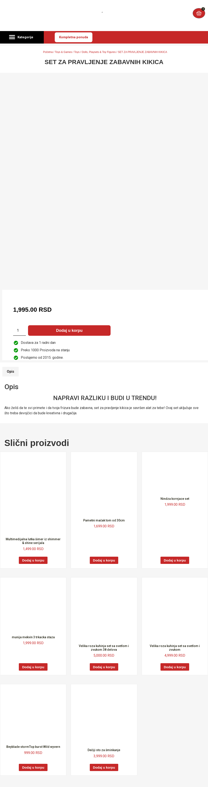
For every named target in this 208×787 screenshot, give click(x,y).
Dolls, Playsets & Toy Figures (99, 52)
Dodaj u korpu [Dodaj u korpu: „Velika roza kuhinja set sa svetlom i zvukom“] (175, 667)
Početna (48, 52)
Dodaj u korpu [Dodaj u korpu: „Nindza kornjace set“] (175, 560)
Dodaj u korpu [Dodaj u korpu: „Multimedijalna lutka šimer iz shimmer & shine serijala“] (33, 560)
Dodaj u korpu (69, 330)
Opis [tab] (10, 371)
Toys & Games (63, 52)
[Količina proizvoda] (19, 330)
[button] (22, 37)
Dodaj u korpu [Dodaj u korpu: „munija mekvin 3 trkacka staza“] (33, 667)
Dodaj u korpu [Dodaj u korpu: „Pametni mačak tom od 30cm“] (104, 560)
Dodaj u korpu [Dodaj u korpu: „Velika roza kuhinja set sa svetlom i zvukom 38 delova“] (104, 667)
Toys (77, 52)
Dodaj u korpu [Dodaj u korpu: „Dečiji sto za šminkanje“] (104, 767)
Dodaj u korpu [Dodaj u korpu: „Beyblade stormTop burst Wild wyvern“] (33, 767)
